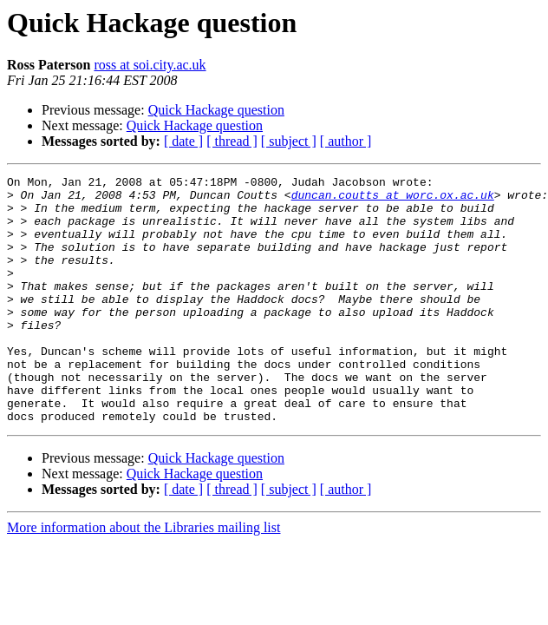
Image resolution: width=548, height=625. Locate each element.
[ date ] (183, 141)
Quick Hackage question (216, 109)
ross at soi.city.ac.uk (150, 64)
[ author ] (346, 141)
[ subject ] (288, 141)
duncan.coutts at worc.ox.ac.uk (392, 199)
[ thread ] (232, 141)
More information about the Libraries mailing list (143, 576)
